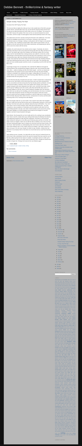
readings (70, 393)
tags (74, 413)
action (61, 281)
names (74, 369)
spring (73, 409)
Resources (9, 15)
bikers (74, 294)
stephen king (73, 410)
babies (59, 292)
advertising (60, 282)
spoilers (66, 409)
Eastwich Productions (20, 15)
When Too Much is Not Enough (62, 169)
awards (56, 292)
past (65, 379)
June (59, 253)
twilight (59, 422)
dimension (61, 322)
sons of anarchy (68, 407)
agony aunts (69, 282)
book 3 (69, 297)
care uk (63, 303)
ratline (58, 393)
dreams (73, 323)
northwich (57, 375)
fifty (70, 331)
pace (56, 379)
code (59, 309)
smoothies (71, 406)
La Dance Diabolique (60, 160)
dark (67, 318)
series (69, 402)
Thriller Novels (24, 12)
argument (62, 288)
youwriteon (57, 436)
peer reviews (63, 381)
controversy (57, 312)
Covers (62, 12)
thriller (70, 419)
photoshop (66, 384)
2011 (58, 227)
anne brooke (62, 287)
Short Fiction (44, 12)
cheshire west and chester (65, 306)
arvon (69, 288)
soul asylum (73, 407)
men (73, 365)
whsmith (71, 426)
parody (63, 379)
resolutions (57, 396)
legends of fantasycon (59, 357)
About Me (15, 12)
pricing (67, 387)
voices (58, 425)
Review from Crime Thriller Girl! (62, 164)
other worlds (73, 378)
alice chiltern (71, 284)
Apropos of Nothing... (60, 139)
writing (27, 145)
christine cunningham (59, 307)
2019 (58, 211)
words (74, 429)
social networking (58, 407)
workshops (63, 431)
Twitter (70, 23)
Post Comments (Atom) (18, 160)
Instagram (66, 24)
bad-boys (70, 293)
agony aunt (65, 282)
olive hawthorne (64, 376)
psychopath (65, 390)
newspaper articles (63, 373)
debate (70, 318)
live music (63, 359)
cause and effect (58, 304)
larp (70, 356)
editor (63, 326)
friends (71, 335)
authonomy (69, 290)
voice (56, 425)
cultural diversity (63, 316)
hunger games (61, 347)
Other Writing (53, 12)
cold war (62, 309)
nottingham (61, 375)
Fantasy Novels (34, 12)
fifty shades (73, 331)
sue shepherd (57, 413)
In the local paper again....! (61, 156)
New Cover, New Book (63, 237)
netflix (74, 372)
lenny (65, 357)
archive (58, 288)
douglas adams (58, 323)
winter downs (65, 429)
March (59, 259)
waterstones (62, 425)
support (62, 413)
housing (56, 347)
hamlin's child (63, 343)
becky (59, 294)
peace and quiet (58, 381)
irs (74, 350)
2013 (58, 223)
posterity (63, 387)
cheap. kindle (69, 304)
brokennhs (66, 301)
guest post (73, 340)
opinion (56, 378)
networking (57, 373)
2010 (58, 264)
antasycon (71, 287)
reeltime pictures (63, 394)
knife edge (73, 354)
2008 (58, 268)
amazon (65, 37)
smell (68, 406)
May (59, 255)
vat (69, 423)
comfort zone (68, 309)
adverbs (56, 282)
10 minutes (64, 279)
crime (69, 313)
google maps (57, 338)
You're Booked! (58, 170)
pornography (57, 387)
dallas (56, 318)
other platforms (67, 378)
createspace (63, 313)
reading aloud (66, 393)
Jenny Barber (58, 187)
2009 (58, 266)
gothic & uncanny (68, 338)
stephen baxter (67, 410)
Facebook (73, 21)
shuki (65, 403)
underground (73, 422)
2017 (58, 215)
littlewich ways (57, 359)
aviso (74, 291)
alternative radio (61, 285)
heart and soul (64, 344)
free (58, 335)
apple (74, 287)
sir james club (71, 403)
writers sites (57, 433)
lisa (74, 357)
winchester (69, 428)
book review (67, 298)
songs (63, 407)
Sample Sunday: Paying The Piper (66, 241)
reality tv (57, 394)
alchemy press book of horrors (63, 284)
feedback (62, 331)
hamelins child (57, 343)
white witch (67, 426)
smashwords (58, 406)
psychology (60, 390)
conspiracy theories (71, 310)
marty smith (60, 365)
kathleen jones (58, 354)
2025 (58, 199)
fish (74, 332)
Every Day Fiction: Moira (60, 145)
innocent (63, 350)
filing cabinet (69, 332)
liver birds (67, 359)
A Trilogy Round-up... (60, 136)
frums (74, 335)
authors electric (63, 291)
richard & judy (70, 396)
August (59, 249)
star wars (58, 410)
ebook (59, 325)
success (73, 412)
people (61, 382)
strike (59, 412)
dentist (69, 319)
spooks (70, 409)
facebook (60, 329)
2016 (58, 217)
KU (68, 356)
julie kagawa (73, 353)
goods (74, 337)
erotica (61, 328)
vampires (67, 423)
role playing (72, 397)
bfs (67, 294)
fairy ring (69, 329)
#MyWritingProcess (58, 279)
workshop (59, 431)
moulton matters (72, 368)
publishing (69, 390)
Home (8, 12)
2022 (58, 205)
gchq (61, 337)
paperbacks (59, 379)
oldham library (57, 376)
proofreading (67, 388)
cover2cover (57, 313)
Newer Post (10, 157)
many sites (71, 34)
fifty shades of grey (58, 332)
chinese (71, 306)
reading (61, 393)
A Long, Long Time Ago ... (64, 243)
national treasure (60, 372)
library (73, 357)
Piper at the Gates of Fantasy (62, 189)
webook (59, 426)
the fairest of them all (68, 416)
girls (68, 337)
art (66, 288)
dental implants (63, 319)
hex (72, 344)
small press (65, 404)
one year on (70, 376)
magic (59, 362)
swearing (65, 413)
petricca (74, 382)
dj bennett (73, 322)
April (59, 257)
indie (74, 349)
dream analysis (69, 323)
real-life (74, 393)
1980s (69, 279)
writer (74, 431)
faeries (64, 329)
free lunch (62, 335)
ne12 (66, 372)
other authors (61, 378)
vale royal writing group (60, 423)
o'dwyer (71, 375)
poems (65, 385)
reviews (65, 396)
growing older (68, 340)
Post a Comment (12, 151)
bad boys (66, 292)
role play (67, 397)
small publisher (72, 404)
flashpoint (70, 334)
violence (74, 423)
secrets (70, 400)
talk (55, 415)
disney (64, 322)
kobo (67, 356)
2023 (58, 203)
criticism (56, 315)
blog (66, 295)
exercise (73, 328)
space (58, 409)
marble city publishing (66, 363)
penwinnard (57, 382)
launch (72, 356)
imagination (73, 347)
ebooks (62, 325)
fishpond (56, 334)
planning (70, 384)
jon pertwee (62, 353)
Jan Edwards (58, 185)
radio (61, 391)
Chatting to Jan (58, 143)
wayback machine (68, 425)
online (74, 376)
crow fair (64, 315)
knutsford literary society (60, 356)
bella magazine (63, 294)
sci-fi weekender (60, 400)
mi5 (74, 365)
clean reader (73, 307)
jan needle (66, 351)
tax (59, 415)
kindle (69, 354)
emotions (71, 326)
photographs (57, 384)
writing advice (69, 433)
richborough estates (62, 397)
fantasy (73, 329)
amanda (69, 285)
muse (69, 369)
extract (56, 329)
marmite (56, 365)
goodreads (71, 337)
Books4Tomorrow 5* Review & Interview (64, 141)
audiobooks (73, 288)
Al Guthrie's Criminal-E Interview (62, 137)
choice (74, 306)
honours (73, 346)
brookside (70, 301)
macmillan (69, 360)
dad (70, 316)
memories (70, 365)
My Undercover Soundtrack (61, 162)
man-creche (65, 362)
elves (65, 326)
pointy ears (69, 385)
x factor (67, 434)
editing (59, 326)
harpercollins (68, 343)
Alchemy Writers (59, 176)
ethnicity (64, 328)
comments (73, 309)
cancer (60, 303)
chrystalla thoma (66, 307)
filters (73, 332)
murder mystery (64, 369)
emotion (67, 326)
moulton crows (58, 368)
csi (67, 315)
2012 (58, 225)
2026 (58, 197)
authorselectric (70, 291)
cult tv (70, 315)
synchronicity (70, 413)
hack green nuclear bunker (60, 341)
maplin (59, 363)
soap (74, 406)
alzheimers (66, 285)
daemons (73, 316)
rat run (71, 391)
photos (61, 384)
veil (71, 423)
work (56, 431)
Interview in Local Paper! (60, 158)
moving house (58, 369)
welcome (62, 426)
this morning (66, 419)
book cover (57, 298)
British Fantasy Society (60, 180)
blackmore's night (58, 295)
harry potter (57, 344)
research (73, 394)
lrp (60, 360)
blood (60, 297)
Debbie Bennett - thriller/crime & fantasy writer (32, 7)
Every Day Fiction (62, 239)
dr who (63, 323)
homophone (69, 346)
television (68, 415)
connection (63, 310)
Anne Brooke (58, 178)
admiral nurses (72, 281)
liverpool (71, 359)
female (65, 331)
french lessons (67, 335)
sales (61, 399)
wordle (71, 429)
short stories (61, 403)
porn (74, 385)
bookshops (65, 300)
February (60, 261)
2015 (58, 219)
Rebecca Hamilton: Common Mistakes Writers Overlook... (66, 246)
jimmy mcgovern (71, 351)
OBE (74, 375)
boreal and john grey (71, 300)
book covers (62, 298)
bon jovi (66, 297)
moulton (74, 366)
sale (59, 399)
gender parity (64, 337)
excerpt (70, 328)
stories (56, 412)
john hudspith (57, 353)
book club (73, 297)
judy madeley (67, 353)
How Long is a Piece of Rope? (62, 154)
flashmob (60, 334)
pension (74, 381)
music (71, 369)
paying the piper (14, 145)
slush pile (59, 404)
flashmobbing (64, 334)
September (60, 235)
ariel (65, 288)
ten (73, 415)
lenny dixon (69, 357)
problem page (72, 387)
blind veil (63, 295)
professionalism (58, 388)
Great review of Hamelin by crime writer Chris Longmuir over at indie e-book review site (65, 151)
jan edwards (60, 351)
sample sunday (21, 145)
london (74, 359)
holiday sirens (63, 346)
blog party (70, 295)
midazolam (65, 366)
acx (63, 281)
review (61, 396)
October (60, 233)
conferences (57, 310)
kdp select (64, 354)
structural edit (63, 412)
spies (64, 409)
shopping (56, 403)
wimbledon (64, 428)
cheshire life (57, 306)
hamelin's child (71, 341)
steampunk (62, 410)
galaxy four (57, 337)
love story (57, 360)
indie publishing (58, 350)
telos (71, 415)
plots (62, 385)
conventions (64, 312)
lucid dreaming (64, 360)
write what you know (69, 431)
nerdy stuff (70, 372)
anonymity (67, 287)
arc (55, 288)
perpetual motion (67, 382)
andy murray (57, 287)
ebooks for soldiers (68, 325)
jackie (56, 351)
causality (73, 303)
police (72, 385)
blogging (56, 297)
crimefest (73, 313)
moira (71, 366)
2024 (58, 201)
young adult (72, 434)
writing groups (62, 434)
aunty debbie (58, 290)
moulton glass (65, 368)
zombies (60, 436)
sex (74, 402)
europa (67, 328)
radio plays (64, 391)
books (61, 300)
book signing (73, 298)
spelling (61, 409)
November (60, 231)
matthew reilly (65, 365)
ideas (70, 347)
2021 (58, 207)
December (60, 229)
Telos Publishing (59, 191)
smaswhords (63, 406)
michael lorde (60, 366)
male (62, 362)
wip (69, 429)
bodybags (63, 297)
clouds (56, 309)
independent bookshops (68, 349)
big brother (71, 294)
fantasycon (57, 331)
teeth (65, 415)
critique (60, 315)
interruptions (71, 350)
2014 (58, 221)
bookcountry (57, 300)
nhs (68, 373)
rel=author (69, 394)
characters (64, 304)
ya (69, 434)
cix (70, 307)
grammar (73, 338)
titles (74, 419)
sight (67, 403)
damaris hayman (62, 318)
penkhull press (69, 381)
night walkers (72, 373)
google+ (62, 338)
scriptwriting (67, 400)
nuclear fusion (67, 375)
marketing (73, 363)
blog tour (73, 295)
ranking (68, 391)
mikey (69, 366)
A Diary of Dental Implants (35, 15)
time (72, 419)
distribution (69, 322)
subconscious (69, 412)
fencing (68, 331)
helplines (69, 344)
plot (60, 385)
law (74, 356)
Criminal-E (57, 182)
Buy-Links (68, 12)
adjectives (67, 281)
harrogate (73, 343)
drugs (56, 325)
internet (67, 350)
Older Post (48, 157)
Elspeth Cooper (58, 184)
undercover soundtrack (65, 422)
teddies (62, 415)
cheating (73, 304)
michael (56, 366)
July (59, 251)
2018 (58, 213)
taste (58, 415)
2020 (58, 209)
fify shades (64, 332)
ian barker (66, 347)
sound (56, 409)
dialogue (56, 322)
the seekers (71, 418)
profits (63, 388)
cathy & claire (69, 303)
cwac (68, 316)
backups (62, 292)
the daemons (61, 416)
